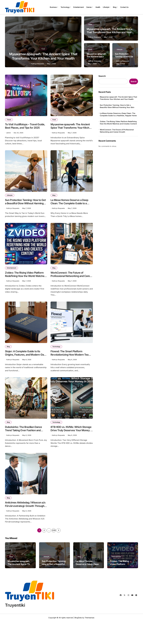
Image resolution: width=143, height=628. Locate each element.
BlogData (78, 624)
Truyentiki (15, 611)
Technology (66, 7)
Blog (115, 7)
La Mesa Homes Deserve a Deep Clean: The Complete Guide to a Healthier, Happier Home (118, 114)
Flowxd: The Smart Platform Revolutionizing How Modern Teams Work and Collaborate (69, 358)
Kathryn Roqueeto (37, 64)
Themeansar (89, 624)
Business (54, 7)
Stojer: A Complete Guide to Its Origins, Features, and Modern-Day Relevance (25, 358)
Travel (9, 120)
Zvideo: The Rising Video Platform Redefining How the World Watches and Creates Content (118, 122)
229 (53, 537)
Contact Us (124, 7)
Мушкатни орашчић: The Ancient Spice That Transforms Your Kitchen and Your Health (43, 57)
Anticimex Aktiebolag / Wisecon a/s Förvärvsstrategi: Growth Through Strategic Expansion (25, 512)
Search (102, 76)
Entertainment (78, 7)
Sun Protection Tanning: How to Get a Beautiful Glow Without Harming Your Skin (25, 205)
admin (8, 134)
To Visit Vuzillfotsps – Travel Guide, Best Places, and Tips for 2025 (25, 128)
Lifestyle (106, 7)
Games (89, 7)
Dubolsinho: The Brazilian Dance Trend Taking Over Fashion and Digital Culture (26, 435)
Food (43, 47)
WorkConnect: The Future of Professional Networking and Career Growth (69, 279)
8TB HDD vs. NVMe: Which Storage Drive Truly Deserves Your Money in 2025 (69, 435)
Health (97, 7)
